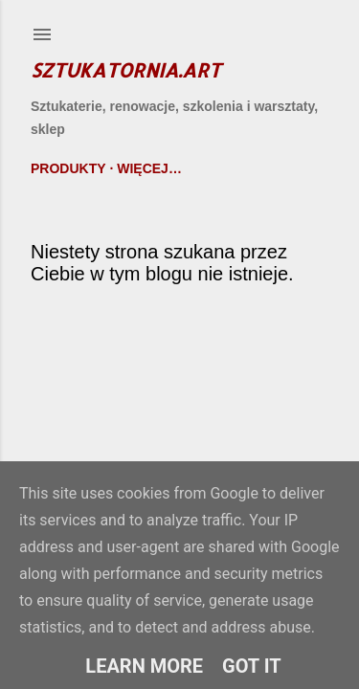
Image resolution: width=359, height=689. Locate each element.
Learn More (144, 666)
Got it (251, 666)
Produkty (68, 168)
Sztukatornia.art (126, 69)
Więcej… (149, 168)
